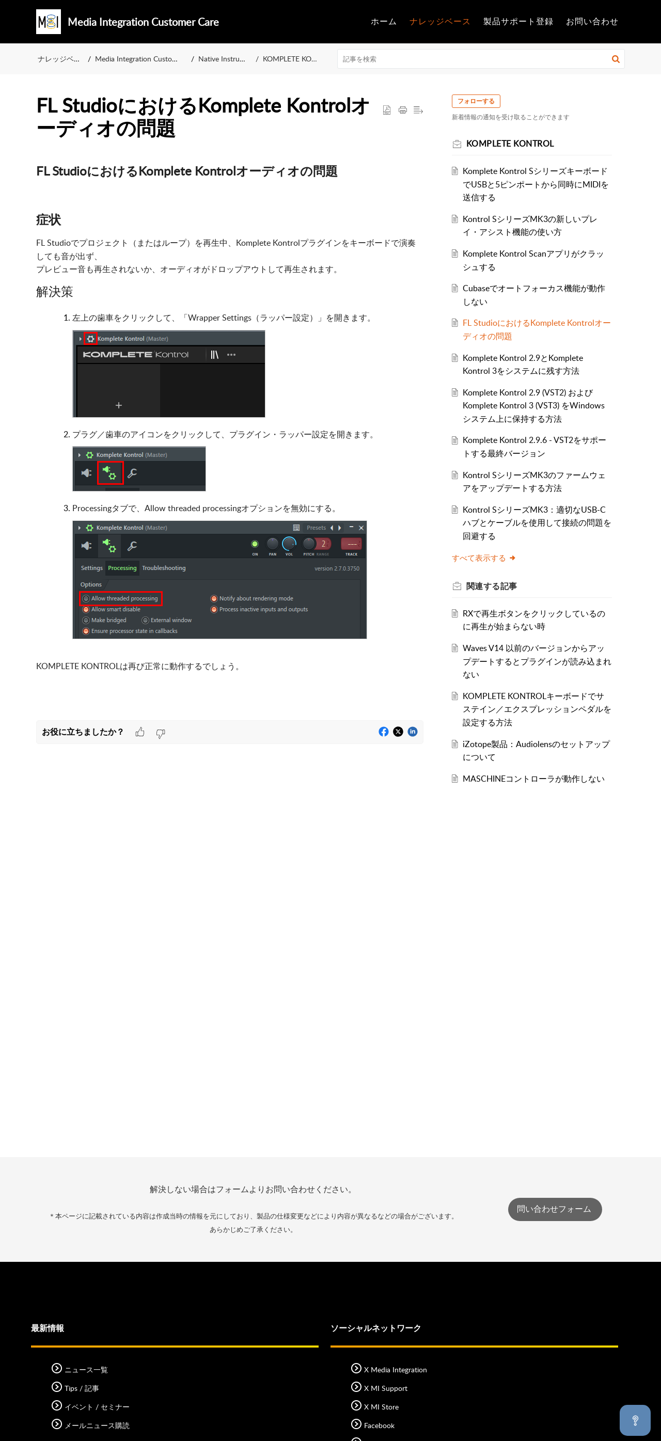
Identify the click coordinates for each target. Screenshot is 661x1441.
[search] (481, 59)
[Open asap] (635, 1420)
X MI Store (381, 1407)
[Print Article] (403, 110)
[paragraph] (229, 436)
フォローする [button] (480, 101)
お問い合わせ (592, 21)
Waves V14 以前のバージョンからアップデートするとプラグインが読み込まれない (534, 661)
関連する (496, 586)
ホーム (384, 21)
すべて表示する (489, 557)
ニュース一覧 (86, 1369)
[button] (616, 59)
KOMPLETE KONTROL (299, 59)
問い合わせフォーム (555, 1209)
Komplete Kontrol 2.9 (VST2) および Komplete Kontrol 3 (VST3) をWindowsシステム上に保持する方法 (534, 405)
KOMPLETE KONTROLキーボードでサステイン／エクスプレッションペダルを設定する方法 (534, 709)
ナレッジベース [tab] (440, 21)
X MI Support (385, 1388)
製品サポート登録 (518, 21)
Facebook (379, 1425)
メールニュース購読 (97, 1425)
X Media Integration (395, 1369)
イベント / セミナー (97, 1407)
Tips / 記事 (82, 1388)
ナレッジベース (63, 59)
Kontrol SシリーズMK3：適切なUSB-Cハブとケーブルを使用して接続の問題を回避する (536, 523)
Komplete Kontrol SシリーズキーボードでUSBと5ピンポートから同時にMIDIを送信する (535, 184)
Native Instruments (228, 59)
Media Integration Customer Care (148, 59)
